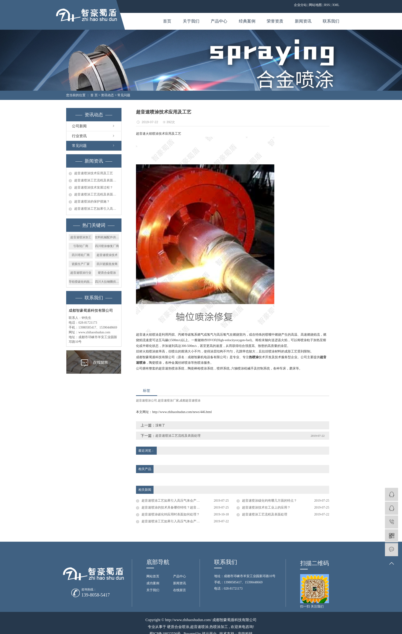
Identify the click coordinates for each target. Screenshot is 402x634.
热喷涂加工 (219, 627)
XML (335, 5)
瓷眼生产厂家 (81, 264)
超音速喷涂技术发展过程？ (93, 187)
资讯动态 (107, 95)
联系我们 (331, 21)
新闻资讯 (303, 21)
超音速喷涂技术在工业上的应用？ (266, 507)
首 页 (94, 95)
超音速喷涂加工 (80, 237)
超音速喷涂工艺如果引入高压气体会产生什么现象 (96, 208)
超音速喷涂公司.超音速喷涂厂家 (157, 400)
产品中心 (219, 21)
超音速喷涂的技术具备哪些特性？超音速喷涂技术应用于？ (183, 507)
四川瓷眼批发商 (107, 264)
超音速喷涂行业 (80, 272)
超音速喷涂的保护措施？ (92, 201)
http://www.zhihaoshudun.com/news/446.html (182, 412)
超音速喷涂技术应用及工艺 (93, 173)
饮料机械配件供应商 (107, 237)
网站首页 (152, 576)
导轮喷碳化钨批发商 (81, 281)
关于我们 (191, 21)
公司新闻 (79, 126)
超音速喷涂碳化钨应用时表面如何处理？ (171, 514)
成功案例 (152, 583)
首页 (167, 21)
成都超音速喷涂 (190, 400)
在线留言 (179, 590)
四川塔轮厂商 (81, 255)
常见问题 (123, 95)
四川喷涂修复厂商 (107, 246)
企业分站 (300, 5)
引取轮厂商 (80, 246)
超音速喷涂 (199, 627)
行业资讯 (79, 136)
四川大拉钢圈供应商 (107, 281)
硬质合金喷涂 (107, 272)
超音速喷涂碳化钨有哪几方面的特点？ (269, 500)
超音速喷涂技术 (107, 255)
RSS (327, 5)
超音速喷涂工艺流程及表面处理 (96, 180)
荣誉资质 (275, 21)
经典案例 (247, 21)
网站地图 (315, 5)
